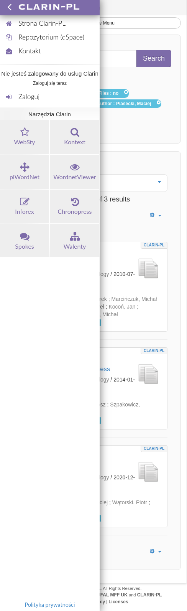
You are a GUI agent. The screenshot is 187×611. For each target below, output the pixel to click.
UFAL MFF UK (112, 595)
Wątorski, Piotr (129, 502)
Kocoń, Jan (121, 307)
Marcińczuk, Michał (134, 299)
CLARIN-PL (154, 245)
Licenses (118, 601)
